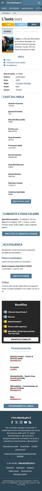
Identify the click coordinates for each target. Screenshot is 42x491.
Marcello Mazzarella (16, 119)
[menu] (3, 3)
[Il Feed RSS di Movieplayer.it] (30, 422)
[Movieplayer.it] (14, 3)
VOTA (34, 24)
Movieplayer (6, 13)
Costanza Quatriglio (23, 83)
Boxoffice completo (21, 339)
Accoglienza (11, 65)
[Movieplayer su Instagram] (21, 422)
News (4, 8)
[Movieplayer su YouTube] (25, 422)
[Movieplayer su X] (16, 422)
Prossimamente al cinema (21, 406)
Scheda (7, 31)
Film (14, 13)
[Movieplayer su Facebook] (12, 422)
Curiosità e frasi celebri (15, 62)
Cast (8, 60)
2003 (18, 80)
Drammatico (20, 77)
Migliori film (27, 8)
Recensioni (14, 8)
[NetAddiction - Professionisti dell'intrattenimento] (26, 463)
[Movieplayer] (21, 417)
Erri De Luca (13, 129)
